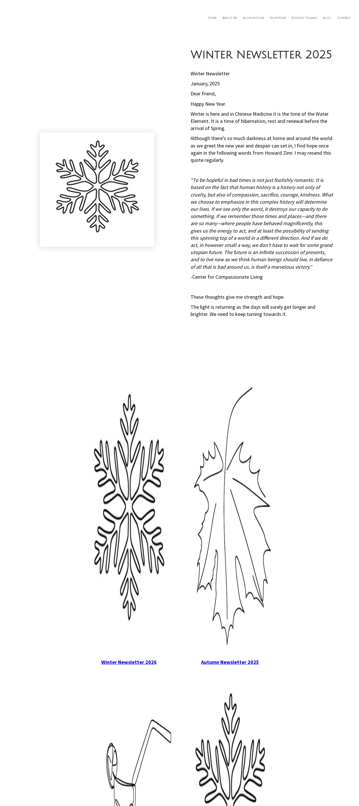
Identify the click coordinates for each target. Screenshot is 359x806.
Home (212, 17)
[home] (44, 9)
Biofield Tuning (304, 17)
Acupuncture (253, 17)
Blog (327, 17)
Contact (343, 17)
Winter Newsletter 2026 (129, 662)
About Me (229, 17)
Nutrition (278, 17)
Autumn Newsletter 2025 (230, 662)
